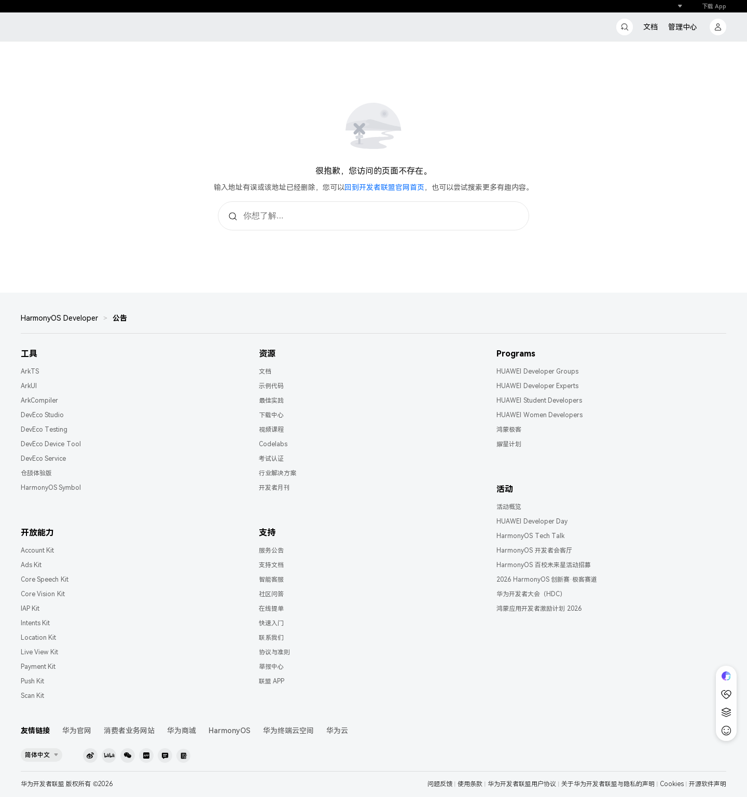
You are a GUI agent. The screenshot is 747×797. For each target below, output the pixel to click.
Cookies (672, 784)
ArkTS (30, 371)
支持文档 (271, 565)
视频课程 (271, 429)
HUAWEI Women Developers (539, 415)
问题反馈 (439, 784)
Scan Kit (32, 695)
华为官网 (76, 730)
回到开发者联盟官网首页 (384, 187)
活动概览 (508, 507)
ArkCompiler (39, 400)
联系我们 (271, 637)
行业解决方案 (277, 473)
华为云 (337, 730)
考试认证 (271, 458)
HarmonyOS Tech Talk (530, 536)
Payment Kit (38, 666)
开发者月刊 (274, 487)
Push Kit (32, 681)
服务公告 (271, 550)
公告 (120, 318)
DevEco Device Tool (51, 444)
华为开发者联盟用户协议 (522, 784)
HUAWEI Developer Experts (537, 386)
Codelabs (273, 444)
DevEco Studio (42, 415)
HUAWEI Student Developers (539, 400)
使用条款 (470, 784)
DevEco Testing (44, 429)
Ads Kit (31, 565)
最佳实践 (271, 400)
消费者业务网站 (129, 730)
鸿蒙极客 (508, 429)
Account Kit (37, 550)
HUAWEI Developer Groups (537, 371)
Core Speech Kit (44, 579)
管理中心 (682, 27)
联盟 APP (271, 681)
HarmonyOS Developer (59, 318)
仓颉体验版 (36, 473)
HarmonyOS (230, 730)
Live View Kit (39, 652)
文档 (650, 27)
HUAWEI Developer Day (532, 521)
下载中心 (271, 415)
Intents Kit (35, 623)
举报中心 (271, 666)
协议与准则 (274, 652)
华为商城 (181, 730)
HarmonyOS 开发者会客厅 (534, 550)
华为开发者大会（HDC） (531, 594)
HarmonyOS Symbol (51, 487)
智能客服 (271, 579)
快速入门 (271, 623)
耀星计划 (508, 444)
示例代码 (271, 386)
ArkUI (29, 386)
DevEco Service (43, 458)
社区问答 (271, 594)
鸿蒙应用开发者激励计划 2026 (538, 608)
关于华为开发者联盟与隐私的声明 (608, 784)
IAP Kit (30, 608)
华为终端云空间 (288, 730)
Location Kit (38, 637)
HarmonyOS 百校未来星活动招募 (543, 565)
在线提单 (271, 608)
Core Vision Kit (43, 594)
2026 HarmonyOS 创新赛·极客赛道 (546, 579)
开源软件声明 (707, 784)
